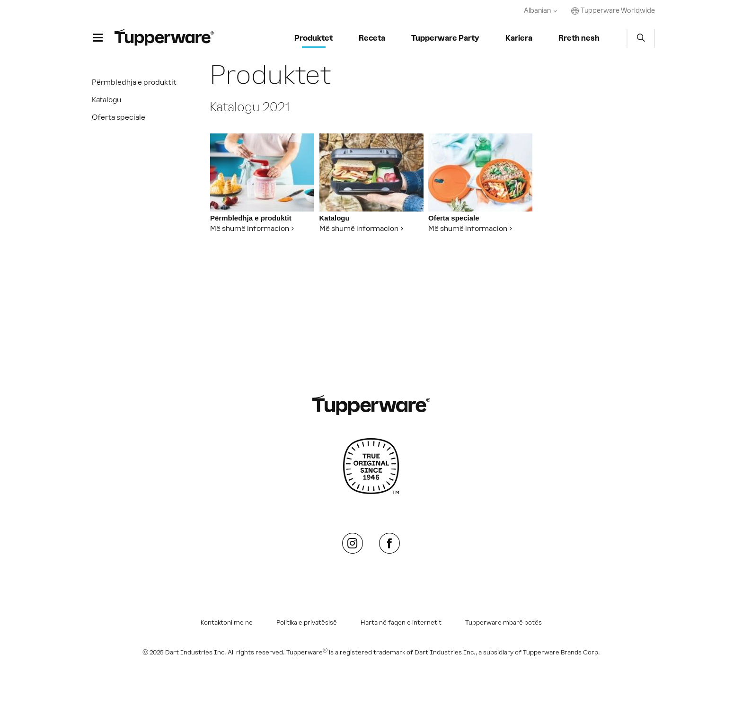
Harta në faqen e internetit (401, 623)
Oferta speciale (118, 117)
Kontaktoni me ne (227, 623)
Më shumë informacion (249, 228)
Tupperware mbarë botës (503, 623)
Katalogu (106, 100)
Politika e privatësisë (306, 623)
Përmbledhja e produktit (134, 82)
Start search (641, 38)
